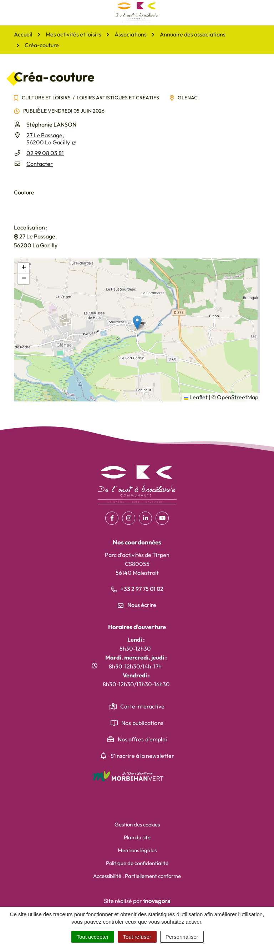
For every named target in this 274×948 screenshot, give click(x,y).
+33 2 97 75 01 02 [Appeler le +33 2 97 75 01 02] (137, 588)
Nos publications (142, 722)
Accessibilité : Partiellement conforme (137, 876)
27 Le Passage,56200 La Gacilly (51, 139)
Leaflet (196, 397)
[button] (137, 322)
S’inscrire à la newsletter (142, 755)
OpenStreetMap (237, 397)
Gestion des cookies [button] (137, 824)
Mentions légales (137, 850)
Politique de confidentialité (137, 863)
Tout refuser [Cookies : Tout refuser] (137, 937)
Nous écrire (137, 604)
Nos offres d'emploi (142, 739)
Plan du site (137, 837)
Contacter (39, 163)
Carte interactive (142, 706)
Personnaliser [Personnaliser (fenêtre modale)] (182, 937)
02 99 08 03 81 (45, 153)
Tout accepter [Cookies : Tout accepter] (93, 937)
